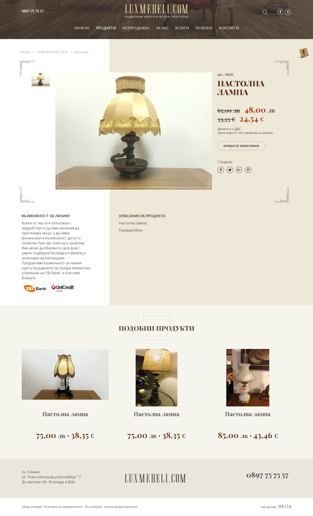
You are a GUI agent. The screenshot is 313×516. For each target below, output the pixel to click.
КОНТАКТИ (229, 28)
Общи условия (32, 507)
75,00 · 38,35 (65, 434)
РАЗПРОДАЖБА (135, 28)
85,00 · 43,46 (248, 434)
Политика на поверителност (63, 507)
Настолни (81, 52)
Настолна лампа (65, 414)
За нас (162, 28)
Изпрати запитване (241, 145)
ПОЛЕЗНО (204, 28)
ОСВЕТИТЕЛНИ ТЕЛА (52, 52)
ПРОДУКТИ (106, 28)
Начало (25, 52)
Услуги (182, 28)
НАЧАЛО (82, 28)
